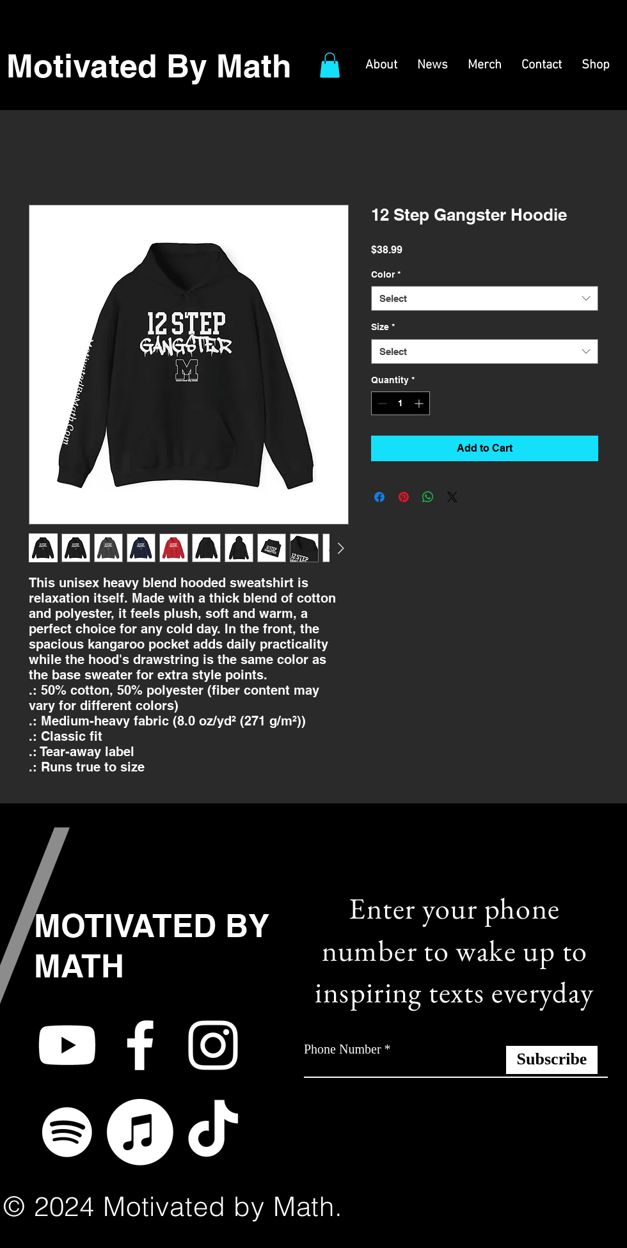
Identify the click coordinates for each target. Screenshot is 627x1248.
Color (386, 274)
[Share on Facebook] (379, 497)
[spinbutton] (400, 403)
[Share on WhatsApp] (428, 497)
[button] (329, 64)
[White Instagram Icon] (213, 1045)
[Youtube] (67, 1045)
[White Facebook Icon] (140, 1045)
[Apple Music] (140, 1132)
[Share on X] (452, 497)
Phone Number (342, 1049)
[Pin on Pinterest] (403, 497)
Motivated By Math (149, 65)
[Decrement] (381, 403)
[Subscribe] (552, 1060)
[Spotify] (67, 1132)
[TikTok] (213, 1132)
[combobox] (484, 298)
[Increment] (420, 403)
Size (383, 327)
